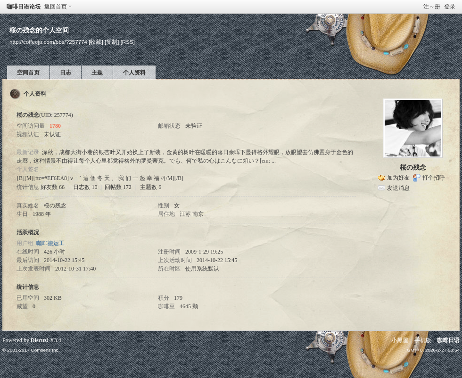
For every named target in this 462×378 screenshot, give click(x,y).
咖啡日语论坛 (24, 6)
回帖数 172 (118, 187)
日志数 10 (85, 187)
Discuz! (40, 340)
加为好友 (398, 177)
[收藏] (96, 42)
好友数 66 (53, 187)
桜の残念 (413, 167)
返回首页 (55, 6)
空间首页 (28, 72)
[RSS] (128, 42)
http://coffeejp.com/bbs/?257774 (48, 42)
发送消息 (398, 188)
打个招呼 (433, 177)
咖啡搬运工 (50, 243)
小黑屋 (399, 340)
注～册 (431, 6)
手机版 (422, 340)
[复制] (112, 42)
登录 (449, 6)
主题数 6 (150, 187)
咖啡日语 (448, 340)
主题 (97, 72)
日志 (65, 72)
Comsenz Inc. (45, 350)
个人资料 (134, 72)
